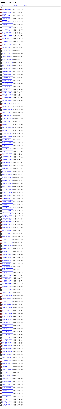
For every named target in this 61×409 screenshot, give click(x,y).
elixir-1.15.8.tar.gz (6, 201)
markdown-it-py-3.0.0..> (7, 154)
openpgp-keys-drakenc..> (7, 337)
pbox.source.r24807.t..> (7, 68)
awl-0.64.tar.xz (5, 147)
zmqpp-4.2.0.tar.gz (6, 48)
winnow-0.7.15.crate (6, 380)
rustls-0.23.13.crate (6, 207)
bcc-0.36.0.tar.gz (6, 343)
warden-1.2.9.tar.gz (6, 95)
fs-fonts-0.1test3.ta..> (7, 12)
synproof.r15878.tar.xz (7, 73)
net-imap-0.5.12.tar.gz (7, 295)
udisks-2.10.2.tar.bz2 (7, 284)
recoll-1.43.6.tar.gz (6, 293)
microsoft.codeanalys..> (7, 171)
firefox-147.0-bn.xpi (6, 331)
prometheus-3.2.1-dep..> (7, 253)
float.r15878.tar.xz (6, 60)
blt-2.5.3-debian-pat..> (7, 98)
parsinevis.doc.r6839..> (7, 165)
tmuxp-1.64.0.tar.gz (6, 340)
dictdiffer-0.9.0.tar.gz (7, 104)
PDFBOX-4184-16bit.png (7, 109)
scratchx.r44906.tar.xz (7, 70)
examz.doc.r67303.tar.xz (7, 157)
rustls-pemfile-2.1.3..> (7, 204)
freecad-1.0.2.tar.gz (6, 292)
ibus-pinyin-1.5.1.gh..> (7, 200)
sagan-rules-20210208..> (7, 100)
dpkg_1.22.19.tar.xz (6, 269)
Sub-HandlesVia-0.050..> (7, 280)
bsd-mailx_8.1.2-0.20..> (7, 119)
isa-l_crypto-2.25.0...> (7, 274)
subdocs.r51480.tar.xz (7, 85)
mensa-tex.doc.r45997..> (7, 65)
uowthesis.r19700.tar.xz (7, 80)
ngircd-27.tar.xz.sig (6, 188)
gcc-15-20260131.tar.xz (7, 345)
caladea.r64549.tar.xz (7, 129)
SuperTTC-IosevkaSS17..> (7, 283)
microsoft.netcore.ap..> (7, 304)
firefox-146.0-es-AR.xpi (7, 318)
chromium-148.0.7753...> (7, 389)
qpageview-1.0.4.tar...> (7, 401)
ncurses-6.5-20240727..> (7, 203)
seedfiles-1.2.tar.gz (6, 393)
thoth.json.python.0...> (7, 234)
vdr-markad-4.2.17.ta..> (7, 360)
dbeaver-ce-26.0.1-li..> (7, 387)
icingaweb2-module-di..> (7, 399)
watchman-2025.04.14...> (7, 260)
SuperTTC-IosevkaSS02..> (7, 231)
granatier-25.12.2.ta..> (7, 354)
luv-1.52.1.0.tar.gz (6, 395)
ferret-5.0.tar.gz (6, 88)
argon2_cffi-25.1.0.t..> (7, 272)
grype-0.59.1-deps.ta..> (7, 148)
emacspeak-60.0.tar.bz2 (7, 191)
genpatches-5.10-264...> (7, 377)
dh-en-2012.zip (5, 29)
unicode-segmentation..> (7, 209)
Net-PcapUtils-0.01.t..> (7, 11)
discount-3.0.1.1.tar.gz (7, 286)
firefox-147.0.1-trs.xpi (7, 336)
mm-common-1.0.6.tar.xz (7, 174)
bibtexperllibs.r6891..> (7, 169)
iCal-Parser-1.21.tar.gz (7, 42)
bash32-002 (4, 20)
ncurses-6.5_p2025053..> (7, 271)
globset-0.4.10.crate (6, 138)
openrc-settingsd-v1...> (7, 156)
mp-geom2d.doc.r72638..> (7, 219)
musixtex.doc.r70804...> (7, 184)
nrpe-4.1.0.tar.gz (6, 124)
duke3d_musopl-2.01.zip (7, 39)
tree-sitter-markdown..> (7, 254)
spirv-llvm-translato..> (7, 305)
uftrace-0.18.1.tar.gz (7, 316)
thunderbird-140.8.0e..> (7, 369)
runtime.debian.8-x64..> (7, 50)
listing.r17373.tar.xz (7, 64)
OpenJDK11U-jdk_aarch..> (7, 349)
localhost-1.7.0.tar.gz (7, 330)
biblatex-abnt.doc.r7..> (7, 218)
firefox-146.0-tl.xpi (6, 321)
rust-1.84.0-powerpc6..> (7, 233)
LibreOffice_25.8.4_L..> (7, 324)
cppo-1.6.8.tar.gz (6, 107)
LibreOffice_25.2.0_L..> (7, 237)
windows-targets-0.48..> (7, 162)
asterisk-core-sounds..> (7, 47)
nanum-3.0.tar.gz (5, 38)
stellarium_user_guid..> (7, 327)
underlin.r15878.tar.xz (7, 79)
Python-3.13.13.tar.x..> (7, 405)
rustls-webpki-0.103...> (7, 245)
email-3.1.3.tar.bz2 (6, 27)
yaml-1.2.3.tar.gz (6, 352)
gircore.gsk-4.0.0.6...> (7, 246)
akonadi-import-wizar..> (7, 378)
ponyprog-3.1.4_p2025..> (7, 268)
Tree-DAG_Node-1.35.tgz (7, 266)
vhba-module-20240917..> (7, 210)
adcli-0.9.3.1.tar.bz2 (7, 374)
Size (22, 5)
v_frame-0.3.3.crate (6, 142)
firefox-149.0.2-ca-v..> (7, 402)
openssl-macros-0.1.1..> (7, 150)
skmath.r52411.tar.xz (6, 89)
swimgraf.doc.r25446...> (7, 71)
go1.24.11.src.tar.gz (6, 315)
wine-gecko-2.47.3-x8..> (7, 122)
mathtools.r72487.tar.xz (7, 216)
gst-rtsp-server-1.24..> (7, 275)
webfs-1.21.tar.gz (6, 17)
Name (3, 5)
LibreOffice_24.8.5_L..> (7, 240)
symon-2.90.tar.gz (6, 250)
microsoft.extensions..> (7, 166)
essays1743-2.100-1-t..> (7, 45)
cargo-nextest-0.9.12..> (7, 357)
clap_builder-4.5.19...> (7, 212)
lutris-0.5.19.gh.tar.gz (7, 243)
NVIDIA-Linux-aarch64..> (7, 363)
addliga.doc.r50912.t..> (7, 82)
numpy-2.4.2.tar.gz (6, 346)
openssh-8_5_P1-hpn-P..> (7, 101)
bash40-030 (4, 24)
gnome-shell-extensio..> (7, 296)
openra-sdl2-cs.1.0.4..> (7, 159)
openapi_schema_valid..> (7, 367)
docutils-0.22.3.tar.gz (7, 302)
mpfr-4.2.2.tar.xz (6, 251)
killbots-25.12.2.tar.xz (7, 355)
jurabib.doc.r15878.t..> (7, 62)
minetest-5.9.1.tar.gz (7, 215)
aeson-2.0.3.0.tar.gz (6, 112)
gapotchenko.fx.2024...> (7, 224)
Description (26, 5)
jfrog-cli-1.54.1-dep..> (7, 181)
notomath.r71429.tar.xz (7, 197)
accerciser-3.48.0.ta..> (7, 298)
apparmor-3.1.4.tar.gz (7, 153)
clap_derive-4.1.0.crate (7, 141)
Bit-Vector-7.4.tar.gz (7, 35)
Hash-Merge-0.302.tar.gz (7, 94)
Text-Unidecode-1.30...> (7, 41)
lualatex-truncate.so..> (7, 151)
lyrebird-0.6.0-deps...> (7, 259)
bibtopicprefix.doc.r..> (7, 53)
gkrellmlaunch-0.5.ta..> (7, 9)
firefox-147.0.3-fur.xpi (7, 351)
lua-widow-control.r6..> (7, 133)
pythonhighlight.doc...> (7, 180)
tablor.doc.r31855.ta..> (7, 74)
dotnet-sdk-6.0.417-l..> (7, 168)
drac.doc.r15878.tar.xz (7, 57)
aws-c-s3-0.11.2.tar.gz (7, 313)
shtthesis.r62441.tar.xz (7, 115)
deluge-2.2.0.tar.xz (6, 262)
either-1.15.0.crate (6, 248)
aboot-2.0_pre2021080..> (7, 106)
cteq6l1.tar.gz (5, 33)
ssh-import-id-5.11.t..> (7, 97)
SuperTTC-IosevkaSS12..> (7, 228)
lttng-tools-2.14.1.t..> (7, 342)
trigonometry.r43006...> (7, 77)
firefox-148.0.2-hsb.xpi (7, 383)
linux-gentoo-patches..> (7, 375)
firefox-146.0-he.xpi (6, 319)
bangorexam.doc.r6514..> (7, 135)
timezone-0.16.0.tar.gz (7, 160)
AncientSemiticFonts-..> (7, 26)
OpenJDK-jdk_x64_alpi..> (7, 364)
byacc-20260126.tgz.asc (7, 339)
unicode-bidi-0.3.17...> (7, 213)
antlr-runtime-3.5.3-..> (7, 118)
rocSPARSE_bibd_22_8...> (7, 92)
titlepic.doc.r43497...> (7, 76)
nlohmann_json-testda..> (7, 126)
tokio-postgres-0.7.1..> (7, 289)
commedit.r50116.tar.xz (7, 56)
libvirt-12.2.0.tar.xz (7, 396)
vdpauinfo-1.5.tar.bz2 (7, 136)
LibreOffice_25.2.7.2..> (7, 299)
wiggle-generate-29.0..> (7, 236)
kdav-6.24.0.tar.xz (6, 384)
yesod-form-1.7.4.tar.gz (7, 144)
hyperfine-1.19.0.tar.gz (7, 256)
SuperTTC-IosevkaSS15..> (7, 230)
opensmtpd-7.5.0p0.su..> (7, 186)
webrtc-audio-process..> (7, 163)
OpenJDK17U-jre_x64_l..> (7, 281)
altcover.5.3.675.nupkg (7, 83)
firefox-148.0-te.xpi (6, 366)
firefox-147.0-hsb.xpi (7, 334)
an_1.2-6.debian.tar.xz (7, 91)
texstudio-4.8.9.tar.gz (7, 287)
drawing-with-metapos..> (7, 221)
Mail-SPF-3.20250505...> (7, 263)
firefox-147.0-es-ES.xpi (7, 333)
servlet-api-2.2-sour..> (7, 18)
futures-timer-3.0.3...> (7, 175)
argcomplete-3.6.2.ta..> (7, 257)
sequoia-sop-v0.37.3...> (7, 328)
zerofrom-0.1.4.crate (6, 194)
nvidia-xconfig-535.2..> (7, 322)
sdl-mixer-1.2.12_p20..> (7, 132)
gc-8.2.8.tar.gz (5, 206)
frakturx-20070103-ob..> (7, 23)
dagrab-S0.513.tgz (6, 15)
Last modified (16, 5)
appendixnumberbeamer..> (7, 51)
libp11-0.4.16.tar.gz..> (7, 277)
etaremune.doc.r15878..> (7, 59)
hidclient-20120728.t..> (7, 30)
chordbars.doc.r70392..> (7, 178)
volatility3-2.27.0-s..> (7, 222)
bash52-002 (4, 130)
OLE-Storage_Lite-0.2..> (7, 145)
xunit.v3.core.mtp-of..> (7, 312)
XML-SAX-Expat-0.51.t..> (7, 32)
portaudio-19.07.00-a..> (7, 103)
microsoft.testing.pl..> (7, 290)
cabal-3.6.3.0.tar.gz (6, 116)
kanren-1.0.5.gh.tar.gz (7, 278)
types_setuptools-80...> (7, 325)
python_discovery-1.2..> (7, 390)
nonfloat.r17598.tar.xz (7, 67)
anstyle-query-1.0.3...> (7, 189)
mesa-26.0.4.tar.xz (6, 398)
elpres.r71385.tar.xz (6, 195)
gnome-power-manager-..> (7, 127)
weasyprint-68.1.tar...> (7, 358)
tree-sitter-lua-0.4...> (7, 361)
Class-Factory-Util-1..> (7, 21)
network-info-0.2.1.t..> (7, 113)
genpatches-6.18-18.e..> (7, 386)
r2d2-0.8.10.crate (6, 121)
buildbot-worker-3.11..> (7, 177)
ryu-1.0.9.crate (5, 110)
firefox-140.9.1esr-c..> (7, 404)
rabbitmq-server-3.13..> (7, 183)
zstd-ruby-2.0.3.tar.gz (7, 307)
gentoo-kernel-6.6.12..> (7, 381)
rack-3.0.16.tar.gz (6, 265)
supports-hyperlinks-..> (7, 227)
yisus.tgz (4, 14)
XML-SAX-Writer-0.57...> (7, 44)
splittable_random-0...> (7, 198)
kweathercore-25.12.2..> (7, 348)
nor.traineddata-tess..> (7, 86)
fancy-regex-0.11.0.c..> (7, 139)
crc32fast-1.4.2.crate (7, 192)
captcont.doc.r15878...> (7, 54)
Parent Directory (5, 8)
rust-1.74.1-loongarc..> (7, 172)
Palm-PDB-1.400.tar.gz (7, 36)
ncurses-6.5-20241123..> (7, 225)
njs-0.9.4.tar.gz (5, 310)
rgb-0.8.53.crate (5, 372)
